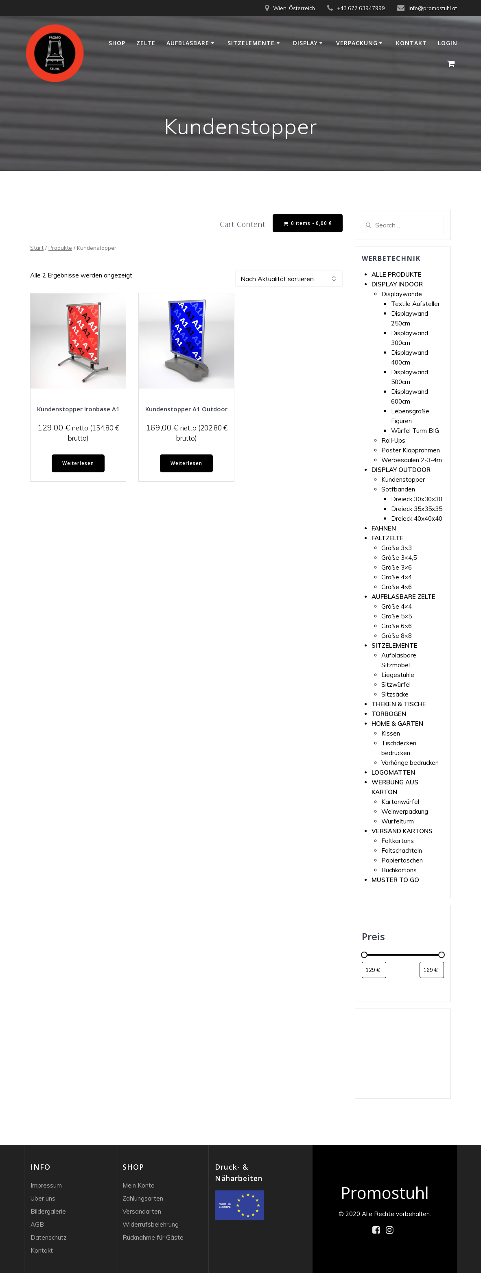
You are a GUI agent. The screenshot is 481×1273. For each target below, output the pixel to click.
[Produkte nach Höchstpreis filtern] (432, 970)
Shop (117, 43)
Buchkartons (399, 870)
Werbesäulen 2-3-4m (411, 460)
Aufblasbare (187, 43)
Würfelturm (397, 821)
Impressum (46, 1185)
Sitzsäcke (395, 694)
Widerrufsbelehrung (150, 1224)
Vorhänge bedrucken (410, 762)
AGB (37, 1224)
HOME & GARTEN (397, 723)
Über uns (43, 1198)
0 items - (307, 223)
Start (37, 247)
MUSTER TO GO (395, 880)
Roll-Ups (393, 440)
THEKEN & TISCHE (399, 704)
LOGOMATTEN (393, 772)
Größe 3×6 (396, 567)
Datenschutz (49, 1237)
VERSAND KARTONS (402, 831)
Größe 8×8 (396, 636)
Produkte (60, 247)
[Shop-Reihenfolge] (289, 279)
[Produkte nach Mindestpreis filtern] (374, 970)
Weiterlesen (78, 463)
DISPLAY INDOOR (397, 284)
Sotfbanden (398, 489)
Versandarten (141, 1211)
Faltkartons (397, 841)
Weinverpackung (404, 811)
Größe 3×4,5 (399, 557)
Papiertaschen (402, 860)
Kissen (390, 733)
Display (305, 43)
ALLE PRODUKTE (397, 274)
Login (447, 43)
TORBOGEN (389, 714)
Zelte (145, 43)
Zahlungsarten (142, 1198)
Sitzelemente (251, 43)
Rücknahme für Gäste (153, 1237)
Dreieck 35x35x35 (416, 509)
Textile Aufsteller (415, 304)
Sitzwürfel (396, 684)
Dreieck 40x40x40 (416, 518)
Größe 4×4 (396, 577)
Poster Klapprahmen (410, 450)
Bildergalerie (48, 1211)
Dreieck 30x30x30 (416, 499)
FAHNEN (384, 528)
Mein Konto (138, 1185)
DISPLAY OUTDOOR (401, 470)
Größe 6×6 (396, 626)
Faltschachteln (401, 850)
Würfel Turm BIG (415, 431)
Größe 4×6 (396, 587)
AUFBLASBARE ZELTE (403, 596)
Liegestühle (397, 675)
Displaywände (401, 294)
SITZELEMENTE (395, 645)
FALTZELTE (388, 538)
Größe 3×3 (396, 548)
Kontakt (411, 43)
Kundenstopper (403, 479)
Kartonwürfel (400, 802)
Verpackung (357, 43)
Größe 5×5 (396, 616)
